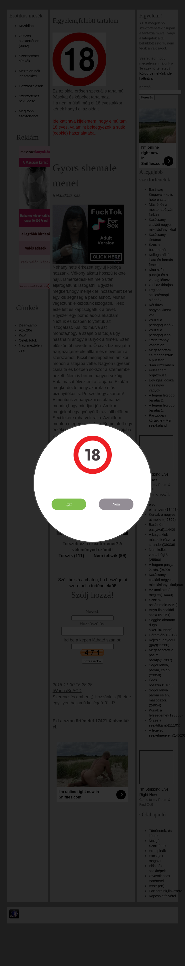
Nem (116, 504)
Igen (68, 504)
